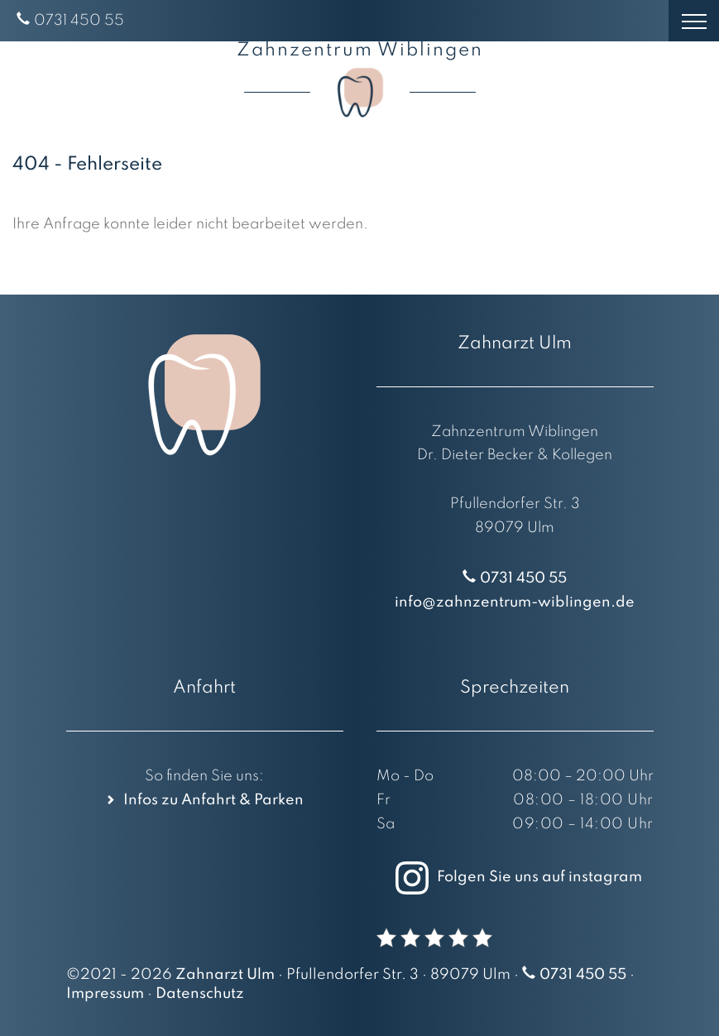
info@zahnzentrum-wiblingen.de (515, 602)
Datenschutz (200, 993)
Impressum (105, 993)
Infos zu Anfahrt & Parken (213, 800)
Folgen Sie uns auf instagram (514, 877)
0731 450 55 (79, 20)
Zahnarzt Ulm (225, 974)
